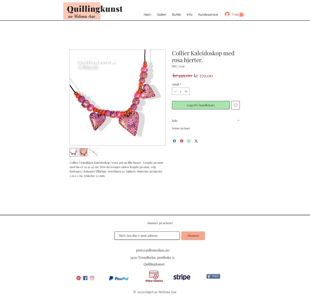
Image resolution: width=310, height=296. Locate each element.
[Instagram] (92, 278)
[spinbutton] (180, 91)
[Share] (213, 276)
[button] (241, 14)
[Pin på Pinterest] (181, 141)
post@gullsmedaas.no (152, 250)
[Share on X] (196, 141)
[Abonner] (193, 236)
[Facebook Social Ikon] (85, 278)
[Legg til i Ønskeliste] (235, 105)
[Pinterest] (78, 278)
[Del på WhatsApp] (189, 141)
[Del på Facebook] (174, 141)
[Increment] (186, 91)
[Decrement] (175, 91)
